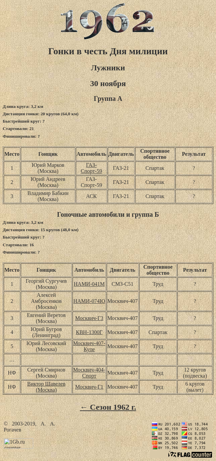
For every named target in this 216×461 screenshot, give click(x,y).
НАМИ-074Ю (89, 301)
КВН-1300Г (89, 332)
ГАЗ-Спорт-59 (91, 168)
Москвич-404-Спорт (89, 373)
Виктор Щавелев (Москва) (46, 387)
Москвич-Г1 (89, 387)
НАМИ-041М (89, 284)
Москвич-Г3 (89, 318)
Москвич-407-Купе (89, 346)
